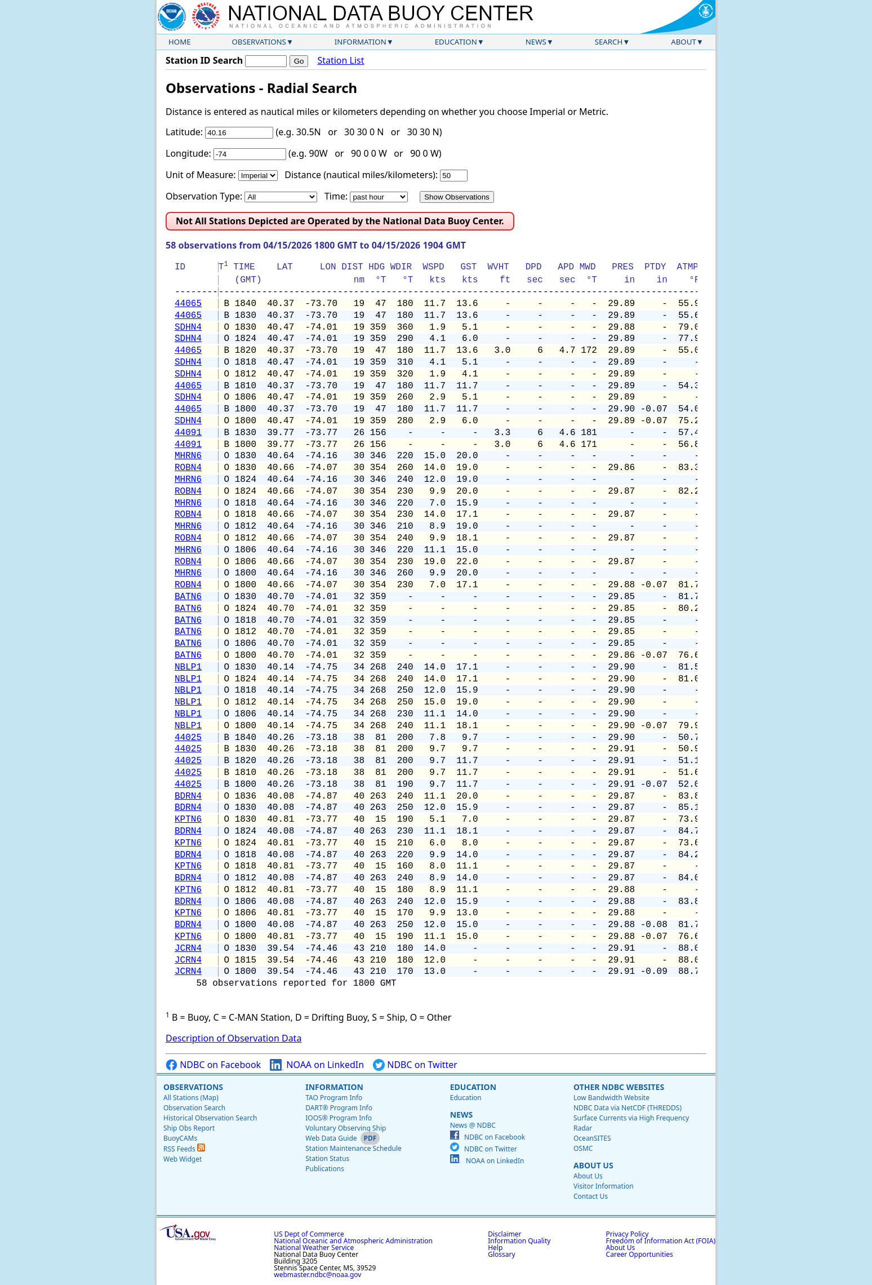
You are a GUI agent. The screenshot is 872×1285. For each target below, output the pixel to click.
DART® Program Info (338, 1108)
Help (495, 1247)
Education (456, 42)
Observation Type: (204, 196)
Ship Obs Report (189, 1128)
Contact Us (590, 1196)
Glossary (501, 1254)
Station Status (327, 1158)
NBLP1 (188, 667)
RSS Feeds (184, 1149)
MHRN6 (188, 456)
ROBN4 (188, 468)
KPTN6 (188, 819)
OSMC (583, 1148)
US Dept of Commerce (309, 1234)
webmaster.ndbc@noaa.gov (317, 1274)
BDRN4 (188, 796)
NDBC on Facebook (213, 1065)
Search (609, 42)
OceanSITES (592, 1138)
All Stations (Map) (191, 1097)
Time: (336, 196)
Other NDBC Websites (618, 1087)
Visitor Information (603, 1186)
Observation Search (194, 1108)
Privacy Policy (627, 1234)
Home (179, 42)
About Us (593, 1165)
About (683, 42)
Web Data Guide (331, 1138)
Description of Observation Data (233, 1038)
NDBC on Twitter (415, 1065)
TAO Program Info (333, 1097)
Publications (324, 1168)
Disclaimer (504, 1234)
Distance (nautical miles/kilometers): (361, 175)
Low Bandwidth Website (611, 1097)
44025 (188, 738)
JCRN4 (188, 948)
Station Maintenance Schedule (353, 1148)
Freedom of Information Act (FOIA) (660, 1241)
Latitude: (184, 132)
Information (360, 42)
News (536, 42)
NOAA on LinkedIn (317, 1065)
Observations (259, 42)
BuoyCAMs (180, 1138)
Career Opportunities (639, 1254)
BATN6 (188, 597)
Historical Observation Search (210, 1118)
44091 (188, 433)
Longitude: (188, 153)
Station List (340, 61)
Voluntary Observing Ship (345, 1128)
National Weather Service (314, 1247)
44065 (188, 304)
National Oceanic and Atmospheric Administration (353, 1241)
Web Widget (182, 1159)
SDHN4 (188, 327)
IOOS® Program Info (338, 1118)
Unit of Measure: (201, 175)
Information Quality (519, 1241)
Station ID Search (204, 60)
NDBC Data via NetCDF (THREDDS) (627, 1108)
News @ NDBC (473, 1125)
